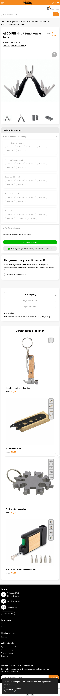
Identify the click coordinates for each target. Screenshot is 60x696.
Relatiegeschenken (14, 22)
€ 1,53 (11, 452)
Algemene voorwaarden (9, 647)
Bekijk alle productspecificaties (14, 46)
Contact (4, 637)
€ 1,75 (11, 573)
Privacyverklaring (7, 653)
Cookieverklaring (7, 650)
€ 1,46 (11, 391)
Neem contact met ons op (15, 275)
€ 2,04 (11, 512)
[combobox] (27, 14)
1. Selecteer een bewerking (14, 136)
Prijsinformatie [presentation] (30, 300)
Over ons (4, 624)
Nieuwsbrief (5, 627)
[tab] (30, 294)
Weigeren (18, 688)
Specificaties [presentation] (30, 306)
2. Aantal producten (11, 228)
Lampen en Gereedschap (31, 22)
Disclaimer (4, 656)
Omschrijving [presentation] (30, 294)
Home (3, 22)
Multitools (45, 22)
